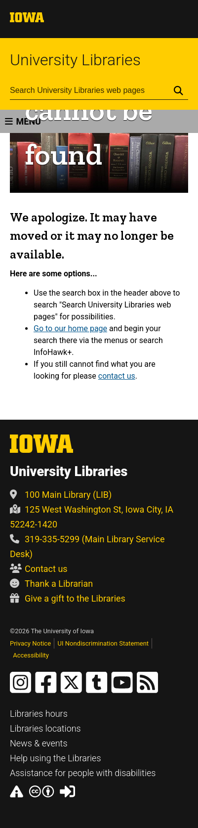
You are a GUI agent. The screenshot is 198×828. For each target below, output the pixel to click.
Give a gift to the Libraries (67, 598)
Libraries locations (45, 728)
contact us (116, 376)
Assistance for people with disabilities (83, 773)
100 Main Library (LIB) (61, 494)
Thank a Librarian (51, 583)
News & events (39, 743)
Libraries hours (39, 713)
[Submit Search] (178, 90)
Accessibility (31, 655)
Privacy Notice (30, 643)
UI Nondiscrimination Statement (103, 643)
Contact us (39, 569)
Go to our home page (70, 328)
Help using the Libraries (55, 758)
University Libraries (75, 59)
